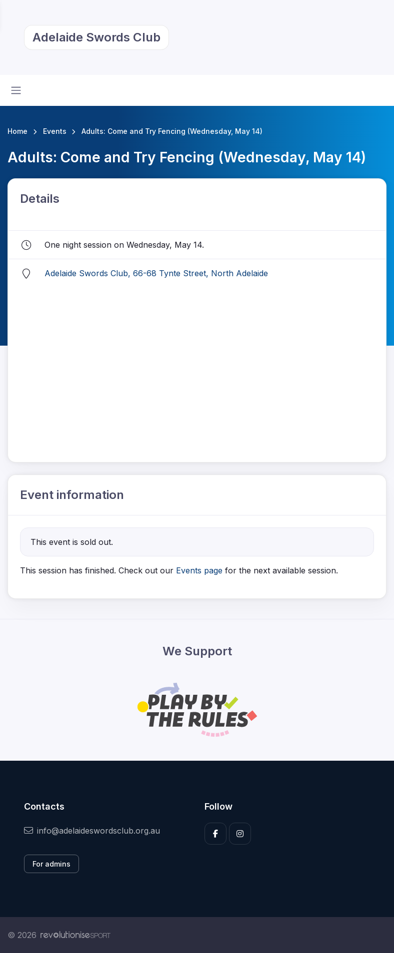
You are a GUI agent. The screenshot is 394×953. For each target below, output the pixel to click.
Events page (200, 570)
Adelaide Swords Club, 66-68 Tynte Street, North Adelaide (156, 273)
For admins (51, 864)
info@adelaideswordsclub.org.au (92, 831)
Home (18, 131)
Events (54, 131)
